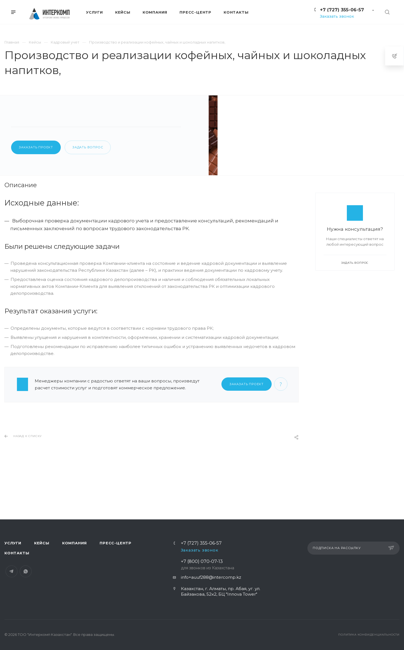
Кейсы (41, 546)
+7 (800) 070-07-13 (207, 568)
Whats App (26, 574)
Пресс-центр (116, 546)
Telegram (11, 574)
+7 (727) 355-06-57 (342, 9)
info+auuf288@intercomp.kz (211, 580)
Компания (74, 546)
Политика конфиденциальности (369, 637)
